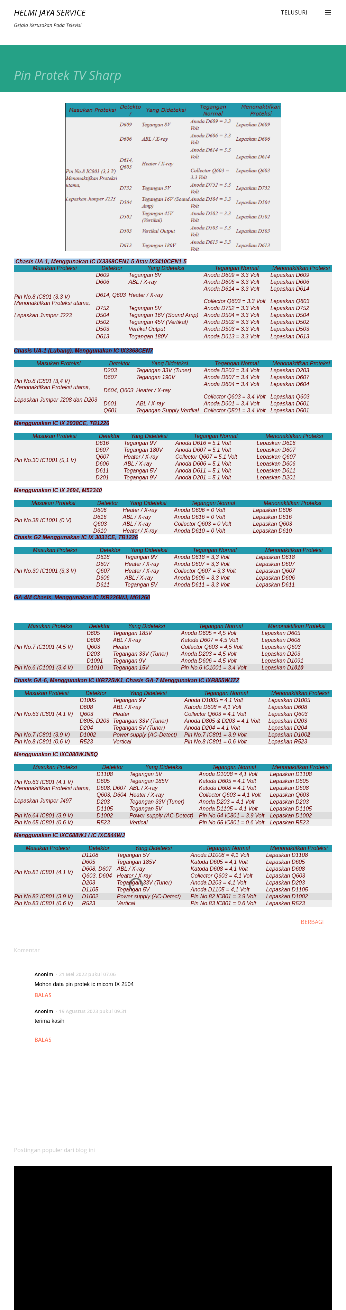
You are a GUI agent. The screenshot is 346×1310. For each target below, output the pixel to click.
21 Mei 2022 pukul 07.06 (87, 974)
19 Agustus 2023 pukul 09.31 (93, 1011)
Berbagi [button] (312, 922)
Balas (43, 995)
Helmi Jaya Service (49, 12)
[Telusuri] (294, 12)
